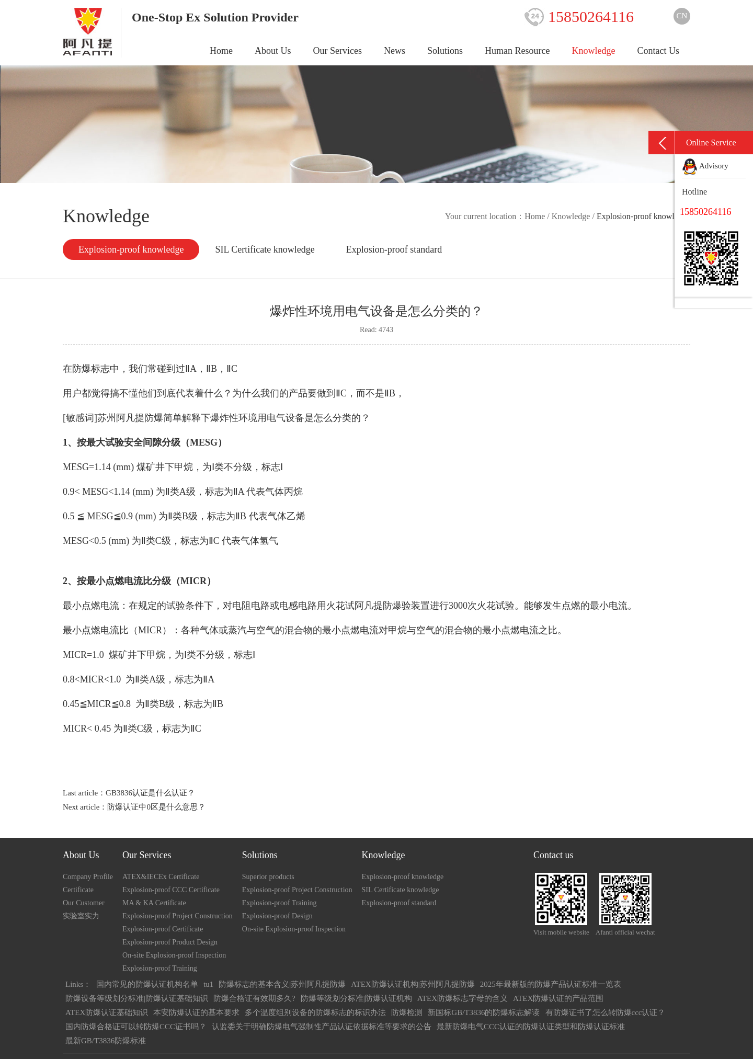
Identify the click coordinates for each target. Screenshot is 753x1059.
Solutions (445, 50)
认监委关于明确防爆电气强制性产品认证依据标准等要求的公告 (321, 1026)
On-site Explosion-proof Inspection (174, 955)
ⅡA (208, 679)
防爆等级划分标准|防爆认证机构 (356, 998)
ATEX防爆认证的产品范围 (558, 998)
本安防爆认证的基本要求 (196, 1012)
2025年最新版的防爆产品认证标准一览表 (550, 984)
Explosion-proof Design (277, 916)
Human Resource (517, 50)
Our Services (337, 50)
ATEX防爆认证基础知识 (106, 1012)
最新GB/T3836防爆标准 (105, 1041)
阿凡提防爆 (378, 605)
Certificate (78, 890)
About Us (273, 50)
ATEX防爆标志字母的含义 (462, 998)
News (394, 50)
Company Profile (88, 877)
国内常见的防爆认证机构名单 (147, 984)
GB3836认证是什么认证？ (150, 793)
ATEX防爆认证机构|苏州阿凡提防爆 (412, 984)
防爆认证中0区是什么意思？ (156, 807)
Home (221, 50)
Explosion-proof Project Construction (177, 916)
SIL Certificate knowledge (264, 249)
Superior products (268, 877)
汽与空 (251, 630)
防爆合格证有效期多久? (254, 998)
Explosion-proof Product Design (170, 942)
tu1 (208, 984)
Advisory (705, 166)
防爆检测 (407, 1012)
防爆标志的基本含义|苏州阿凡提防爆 (282, 984)
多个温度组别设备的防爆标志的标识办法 (315, 1012)
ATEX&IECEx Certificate (160, 877)
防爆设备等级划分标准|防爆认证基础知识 (136, 998)
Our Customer (84, 903)
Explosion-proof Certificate (162, 929)
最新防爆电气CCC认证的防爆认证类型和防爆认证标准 (531, 1026)
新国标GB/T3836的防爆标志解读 (484, 1012)
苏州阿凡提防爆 (130, 418)
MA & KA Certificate (154, 903)
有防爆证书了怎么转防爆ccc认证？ (605, 1012)
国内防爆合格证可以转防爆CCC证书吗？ (136, 1026)
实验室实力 (81, 916)
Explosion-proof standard (394, 249)
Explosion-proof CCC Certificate (171, 890)
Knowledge (593, 50)
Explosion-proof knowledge (131, 249)
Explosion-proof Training (159, 968)
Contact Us (658, 50)
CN (682, 16)
